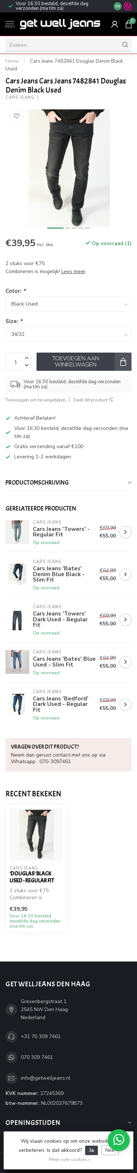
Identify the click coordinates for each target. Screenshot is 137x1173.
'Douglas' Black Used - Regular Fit (31, 877)
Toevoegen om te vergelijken (35, 400)
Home (12, 61)
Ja (91, 1150)
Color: (15, 291)
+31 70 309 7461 (41, 1036)
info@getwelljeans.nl (46, 1078)
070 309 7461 (37, 1057)
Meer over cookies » (69, 1159)
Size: (13, 321)
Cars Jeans (19, 98)
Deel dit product (93, 400)
